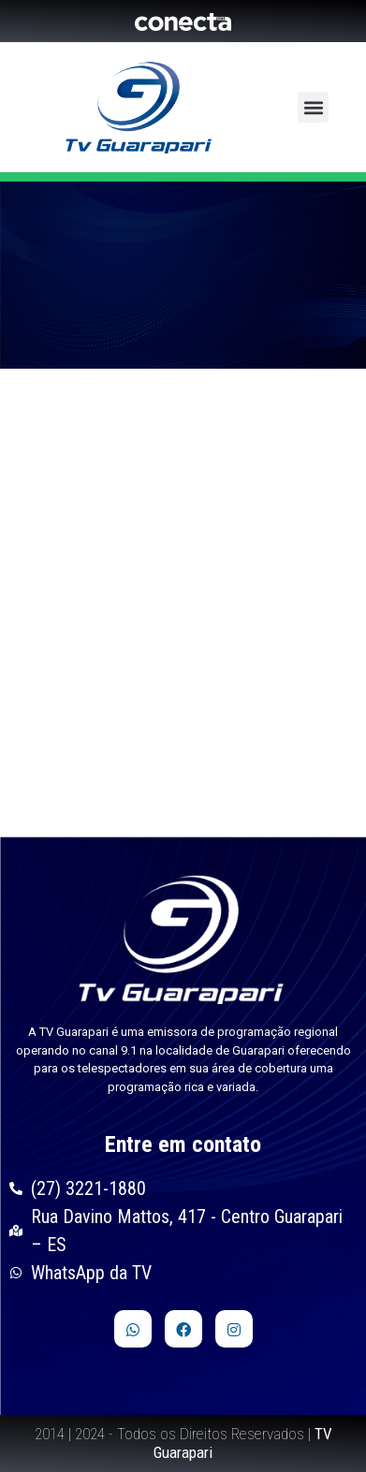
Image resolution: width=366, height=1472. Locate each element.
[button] (313, 107)
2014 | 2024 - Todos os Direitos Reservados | (183, 1443)
